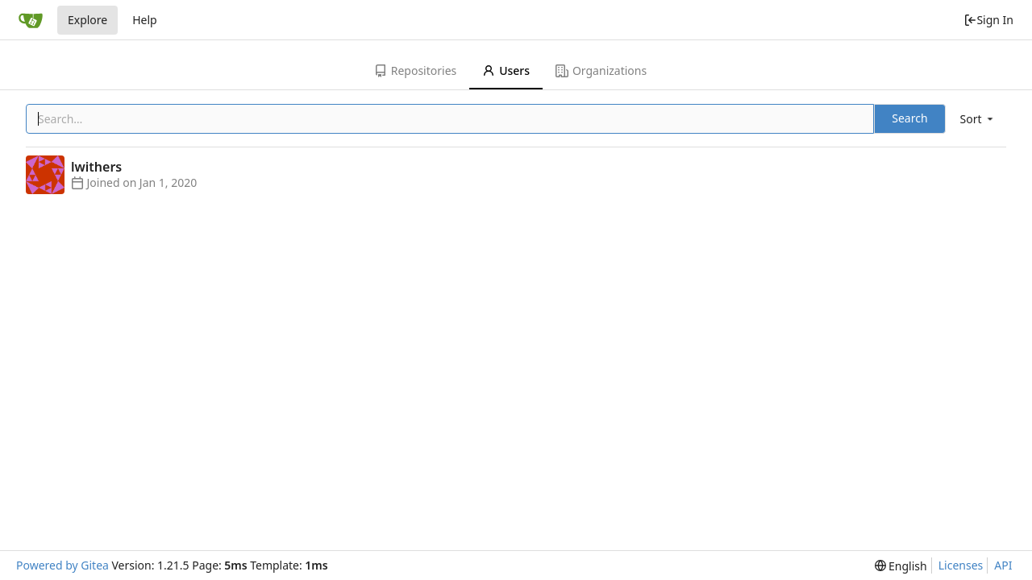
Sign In (988, 19)
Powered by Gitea (62, 565)
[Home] (30, 20)
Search (909, 118)
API (1003, 565)
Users (506, 70)
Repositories (415, 70)
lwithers (96, 167)
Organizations (601, 70)
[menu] (978, 118)
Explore (87, 19)
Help (144, 19)
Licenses (961, 565)
